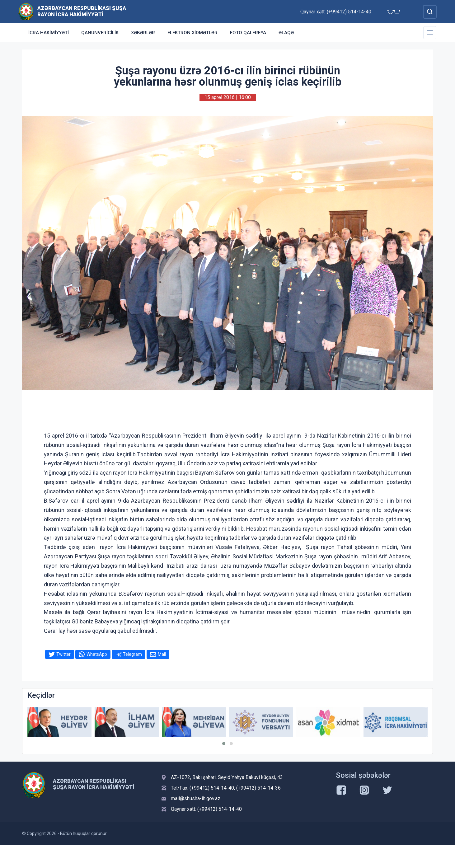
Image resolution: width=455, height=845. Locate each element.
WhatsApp (97, 654)
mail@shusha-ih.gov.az (195, 798)
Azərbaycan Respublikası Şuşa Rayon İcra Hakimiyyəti (81, 11)
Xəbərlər (143, 32)
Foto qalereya (248, 32)
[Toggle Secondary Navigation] (430, 33)
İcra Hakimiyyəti (48, 32)
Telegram (132, 654)
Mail (162, 654)
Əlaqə (286, 32)
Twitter (63, 654)
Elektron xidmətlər (192, 32)
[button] (223, 743)
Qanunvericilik (100, 32)
